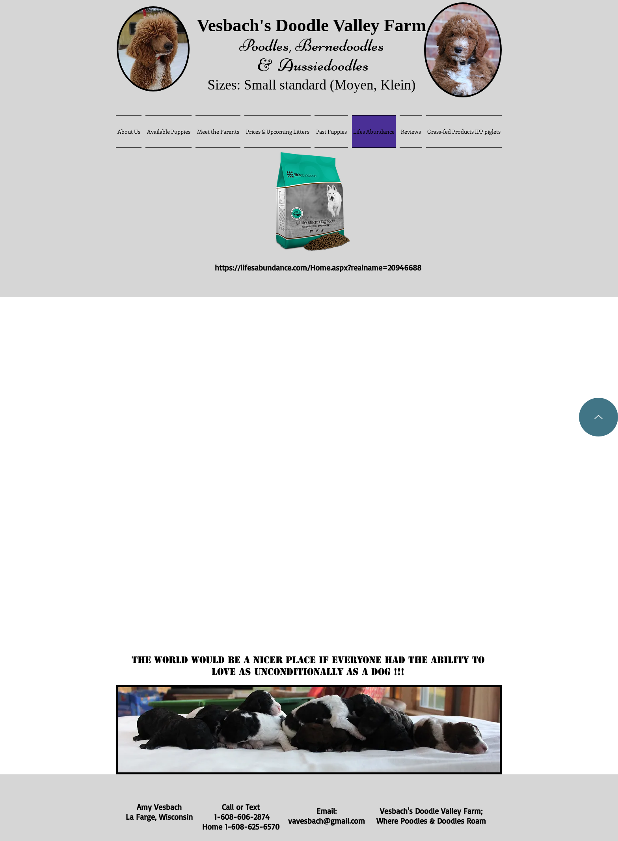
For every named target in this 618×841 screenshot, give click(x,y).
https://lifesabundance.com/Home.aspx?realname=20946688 (319, 267)
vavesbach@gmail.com (326, 821)
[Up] (598, 417)
